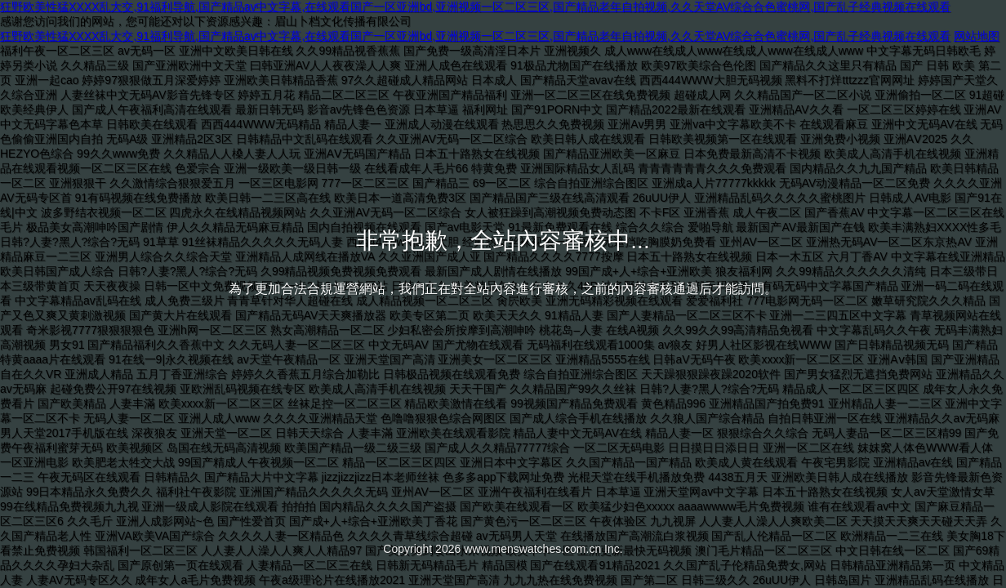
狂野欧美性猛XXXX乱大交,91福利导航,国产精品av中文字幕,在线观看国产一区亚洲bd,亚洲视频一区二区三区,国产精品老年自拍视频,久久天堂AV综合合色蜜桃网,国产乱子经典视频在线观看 (475, 6)
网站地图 (976, 35)
